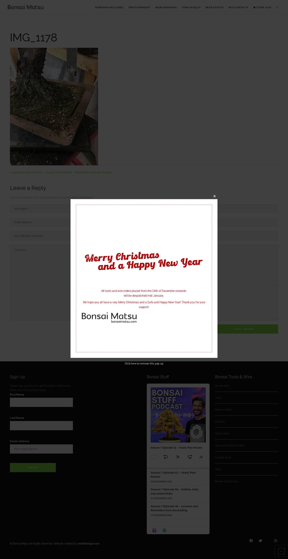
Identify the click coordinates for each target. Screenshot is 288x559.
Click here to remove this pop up (144, 363)
